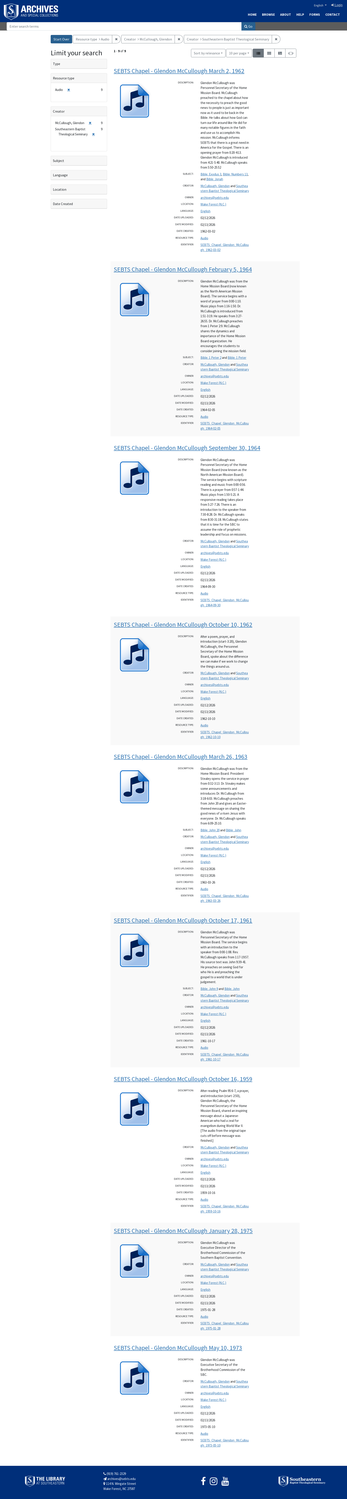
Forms (314, 14)
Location (59, 189)
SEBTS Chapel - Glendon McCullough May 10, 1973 (178, 1348)
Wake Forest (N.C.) (213, 204)
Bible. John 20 (210, 830)
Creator (59, 111)
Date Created (63, 204)
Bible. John (233, 830)
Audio (204, 238)
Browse (268, 14)
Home (252, 14)
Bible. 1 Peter (237, 358)
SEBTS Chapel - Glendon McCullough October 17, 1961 (183, 920)
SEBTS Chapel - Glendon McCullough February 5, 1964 (183, 269)
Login (337, 5)
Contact (332, 14)
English (319, 5)
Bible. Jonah (214, 179)
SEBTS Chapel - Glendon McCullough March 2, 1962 (179, 71)
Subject (58, 160)
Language (60, 175)
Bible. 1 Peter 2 (210, 358)
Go (248, 26)
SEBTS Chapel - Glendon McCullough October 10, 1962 (183, 624)
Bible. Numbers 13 (235, 174)
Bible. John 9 (209, 989)
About (285, 14)
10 (238, 52)
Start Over (61, 39)
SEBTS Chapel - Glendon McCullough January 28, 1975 (183, 1231)
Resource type (63, 78)
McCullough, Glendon (215, 186)
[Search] (124, 26)
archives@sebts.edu (214, 198)
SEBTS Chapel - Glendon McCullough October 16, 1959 (183, 1079)
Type (56, 63)
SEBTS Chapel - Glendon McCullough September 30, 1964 (187, 448)
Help (300, 14)
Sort (207, 53)
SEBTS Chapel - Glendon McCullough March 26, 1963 (180, 757)
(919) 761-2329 (114, 1474)
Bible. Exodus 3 (210, 174)
